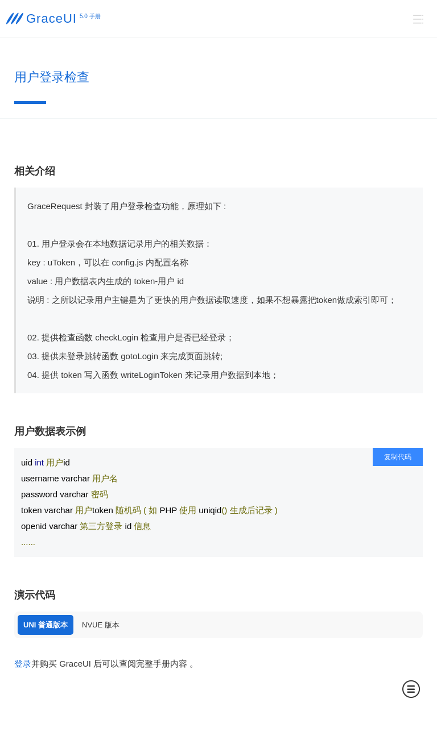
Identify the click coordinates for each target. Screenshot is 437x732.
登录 (22, 663)
